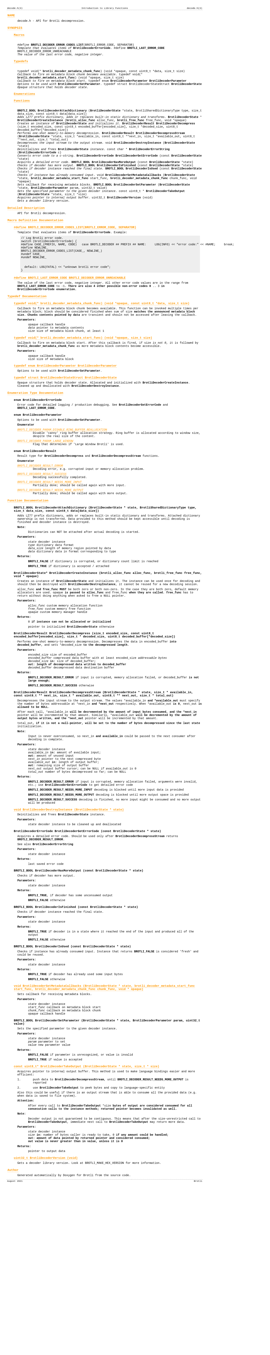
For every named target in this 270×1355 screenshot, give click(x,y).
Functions (22, 113)
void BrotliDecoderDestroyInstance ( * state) (69, 926)
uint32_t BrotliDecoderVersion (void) (46, 1321)
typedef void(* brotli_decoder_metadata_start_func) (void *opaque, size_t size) (83, 387)
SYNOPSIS (14, 30)
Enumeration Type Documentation (35, 449)
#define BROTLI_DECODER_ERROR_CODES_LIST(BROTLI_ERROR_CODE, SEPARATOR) (75, 260)
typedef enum (65, 419)
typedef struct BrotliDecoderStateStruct (65, 432)
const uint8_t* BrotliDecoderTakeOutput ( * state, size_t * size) (86, 1217)
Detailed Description (26, 239)
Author (13, 1334)
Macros (19, 37)
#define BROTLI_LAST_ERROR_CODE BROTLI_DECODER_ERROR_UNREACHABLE (70, 319)
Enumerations (24, 105)
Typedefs (21, 68)
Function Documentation (27, 571)
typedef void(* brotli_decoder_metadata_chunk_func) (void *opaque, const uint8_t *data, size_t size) (101, 347)
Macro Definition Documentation (35, 252)
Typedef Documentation (27, 340)
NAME (11, 16)
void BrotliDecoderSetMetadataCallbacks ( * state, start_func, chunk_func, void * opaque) (104, 1127)
